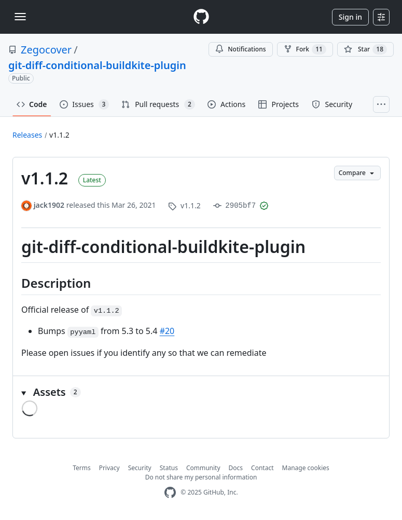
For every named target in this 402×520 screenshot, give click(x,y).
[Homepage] (201, 16)
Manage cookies (305, 467)
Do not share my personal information (201, 477)
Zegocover (46, 50)
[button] (201, 392)
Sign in (350, 17)
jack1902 (49, 205)
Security (139, 467)
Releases (27, 135)
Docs (236, 467)
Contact (262, 467)
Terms (82, 467)
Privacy (109, 467)
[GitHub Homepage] (170, 492)
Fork (305, 49)
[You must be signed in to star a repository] (365, 49)
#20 (167, 331)
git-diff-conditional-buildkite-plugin (97, 65)
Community (203, 467)
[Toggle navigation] (20, 16)
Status (169, 467)
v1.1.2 (59, 135)
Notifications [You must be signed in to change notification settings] (240, 49)
